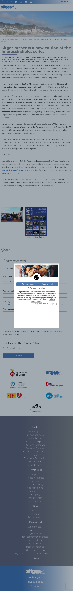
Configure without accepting (45, 304)
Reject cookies (29, 284)
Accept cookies (49, 284)
